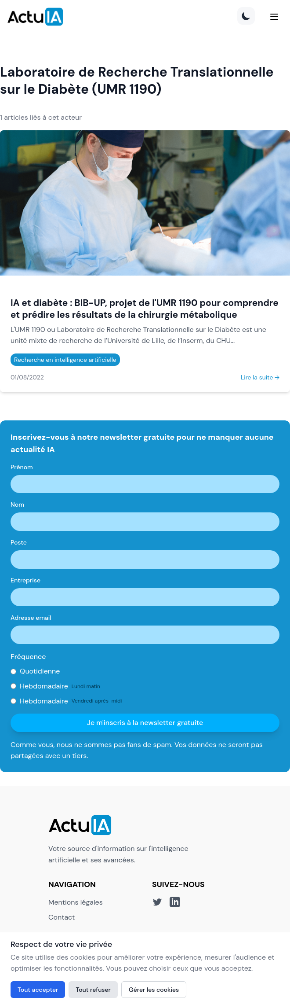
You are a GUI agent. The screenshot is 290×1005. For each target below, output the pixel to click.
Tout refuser (93, 990)
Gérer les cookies (154, 990)
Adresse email (31, 618)
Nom (17, 504)
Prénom (22, 467)
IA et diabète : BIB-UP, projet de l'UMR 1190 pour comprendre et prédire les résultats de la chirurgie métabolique (145, 308)
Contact (61, 917)
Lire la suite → (260, 377)
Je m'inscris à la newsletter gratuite (145, 722)
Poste (19, 542)
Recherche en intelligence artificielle (65, 360)
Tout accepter (38, 990)
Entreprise (25, 580)
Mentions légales (75, 902)
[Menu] (274, 17)
